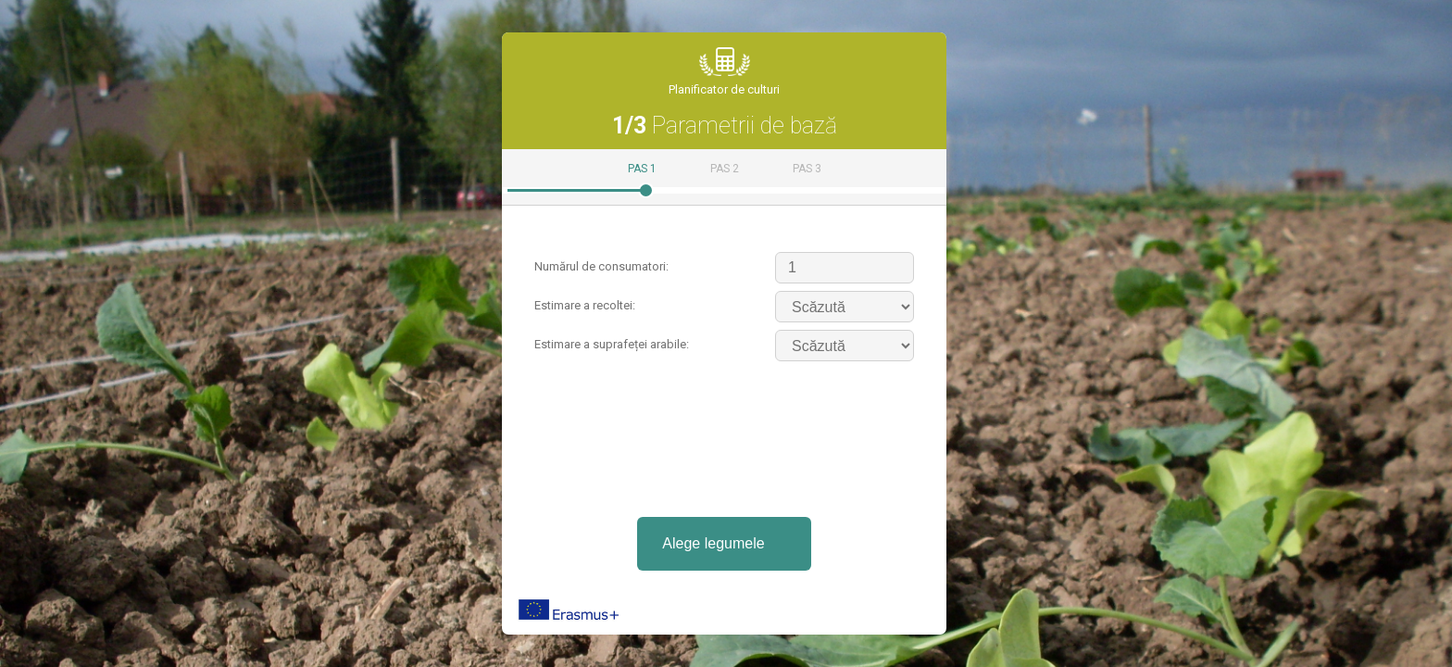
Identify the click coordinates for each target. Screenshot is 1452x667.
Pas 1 (642, 168)
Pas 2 (724, 168)
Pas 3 (807, 168)
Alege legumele (713, 543)
